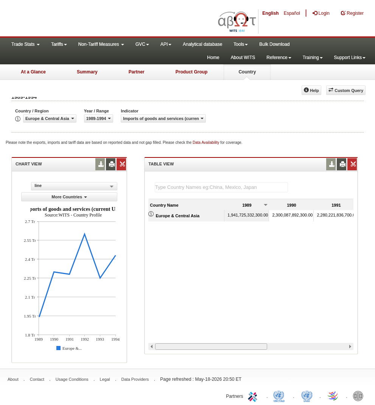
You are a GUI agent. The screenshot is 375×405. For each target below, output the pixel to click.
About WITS (243, 57)
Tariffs (59, 44)
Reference (278, 57)
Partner (137, 72)
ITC (253, 395)
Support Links (350, 57)
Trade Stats (25, 44)
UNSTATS (306, 395)
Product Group (192, 72)
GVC (142, 44)
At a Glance (33, 72)
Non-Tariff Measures (101, 44)
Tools (240, 44)
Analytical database (202, 44)
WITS (75, 19)
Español (292, 13)
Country (247, 72)
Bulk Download (274, 44)
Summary (87, 72)
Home (213, 57)
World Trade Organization (333, 395)
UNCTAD (280, 395)
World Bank (359, 395)
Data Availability (206, 142)
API (165, 44)
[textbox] (221, 187)
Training (313, 57)
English (270, 13)
